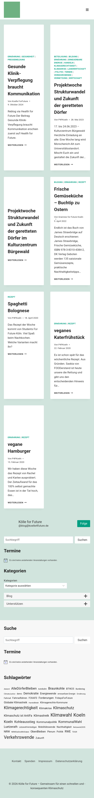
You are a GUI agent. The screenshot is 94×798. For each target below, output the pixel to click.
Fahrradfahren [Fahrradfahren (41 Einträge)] (19, 698)
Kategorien (10, 580)
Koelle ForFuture (20, 101)
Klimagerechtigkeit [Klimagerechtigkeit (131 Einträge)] (21, 707)
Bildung (73, 57)
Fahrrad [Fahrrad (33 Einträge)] (7, 698)
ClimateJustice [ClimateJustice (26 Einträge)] (9, 694)
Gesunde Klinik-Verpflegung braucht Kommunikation (24, 80)
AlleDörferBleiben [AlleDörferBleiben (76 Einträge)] (24, 688)
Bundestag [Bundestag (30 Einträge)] (80, 689)
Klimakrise (60, 69)
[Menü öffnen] (87, 9)
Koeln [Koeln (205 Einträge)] (79, 715)
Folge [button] (83, 523)
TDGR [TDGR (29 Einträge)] (74, 732)
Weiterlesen (17, 145)
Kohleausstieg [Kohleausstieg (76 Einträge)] (24, 722)
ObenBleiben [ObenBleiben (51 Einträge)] (38, 731)
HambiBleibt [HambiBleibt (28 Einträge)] (34, 703)
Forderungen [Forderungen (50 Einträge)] (46, 697)
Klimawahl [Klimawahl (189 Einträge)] (61, 715)
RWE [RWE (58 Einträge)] (68, 731)
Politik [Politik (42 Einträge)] (60, 731)
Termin (68, 72)
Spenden (30, 761)
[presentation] (24, 38)
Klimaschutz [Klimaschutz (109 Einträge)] (63, 708)
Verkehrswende (62, 75)
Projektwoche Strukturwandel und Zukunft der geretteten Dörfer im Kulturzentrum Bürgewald (23, 231)
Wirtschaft (75, 78)
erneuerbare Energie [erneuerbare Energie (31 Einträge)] (66, 694)
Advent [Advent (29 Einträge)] (7, 689)
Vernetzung (60, 78)
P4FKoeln (63, 119)
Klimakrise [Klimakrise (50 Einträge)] (45, 708)
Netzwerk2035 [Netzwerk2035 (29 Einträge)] (79, 727)
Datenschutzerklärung (68, 761)
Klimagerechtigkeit (65, 66)
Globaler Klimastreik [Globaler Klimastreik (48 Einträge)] (15, 702)
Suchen (82, 539)
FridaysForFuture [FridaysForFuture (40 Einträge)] (64, 698)
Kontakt (16, 761)
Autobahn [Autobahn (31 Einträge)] (42, 689)
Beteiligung (60, 57)
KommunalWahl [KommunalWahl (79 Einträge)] (70, 722)
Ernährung (14, 57)
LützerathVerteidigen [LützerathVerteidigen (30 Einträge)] (28, 727)
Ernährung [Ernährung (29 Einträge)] (81, 694)
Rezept (82, 182)
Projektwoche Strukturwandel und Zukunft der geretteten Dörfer (69, 98)
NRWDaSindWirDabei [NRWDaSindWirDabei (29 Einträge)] (20, 732)
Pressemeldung (16, 60)
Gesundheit (28, 57)
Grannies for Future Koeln (70, 217)
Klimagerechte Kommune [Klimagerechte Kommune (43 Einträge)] (54, 702)
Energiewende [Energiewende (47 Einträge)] (48, 693)
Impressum (45, 761)
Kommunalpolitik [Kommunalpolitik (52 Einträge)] (46, 722)
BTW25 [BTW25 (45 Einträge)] (70, 688)
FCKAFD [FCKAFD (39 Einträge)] (33, 698)
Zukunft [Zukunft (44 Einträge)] (40, 738)
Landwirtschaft (77, 69)
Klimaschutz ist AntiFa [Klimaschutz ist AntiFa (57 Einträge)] (18, 715)
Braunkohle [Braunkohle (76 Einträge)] (56, 688)
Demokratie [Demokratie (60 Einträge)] (31, 693)
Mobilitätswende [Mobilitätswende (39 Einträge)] (46, 727)
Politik (59, 72)
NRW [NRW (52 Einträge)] (7, 731)
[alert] (47, 560)
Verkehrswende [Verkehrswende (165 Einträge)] (19, 737)
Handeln (69, 63)
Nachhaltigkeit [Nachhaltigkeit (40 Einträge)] (64, 727)
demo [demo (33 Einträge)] (19, 693)
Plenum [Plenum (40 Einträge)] (51, 731)
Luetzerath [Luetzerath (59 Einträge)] (11, 726)
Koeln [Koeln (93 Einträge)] (8, 722)
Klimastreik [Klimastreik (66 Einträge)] (41, 715)
